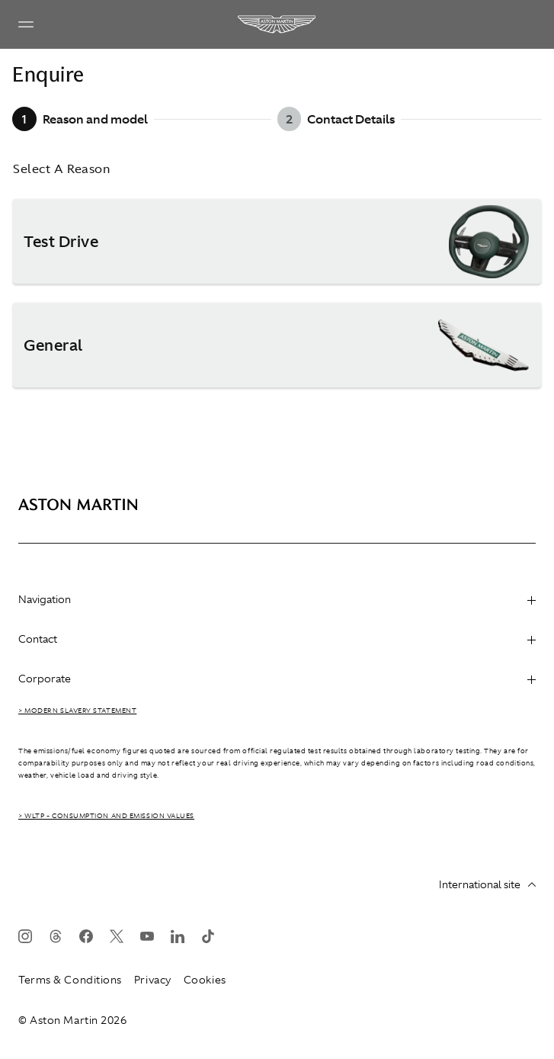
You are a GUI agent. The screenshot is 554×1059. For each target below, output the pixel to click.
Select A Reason (61, 168)
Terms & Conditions (70, 980)
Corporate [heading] (277, 678)
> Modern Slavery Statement (77, 710)
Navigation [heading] (277, 599)
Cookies (205, 980)
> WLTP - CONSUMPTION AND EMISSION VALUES (106, 815)
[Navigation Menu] (26, 24)
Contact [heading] (277, 639)
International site (487, 884)
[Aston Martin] (277, 24)
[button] (277, 241)
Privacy (152, 980)
